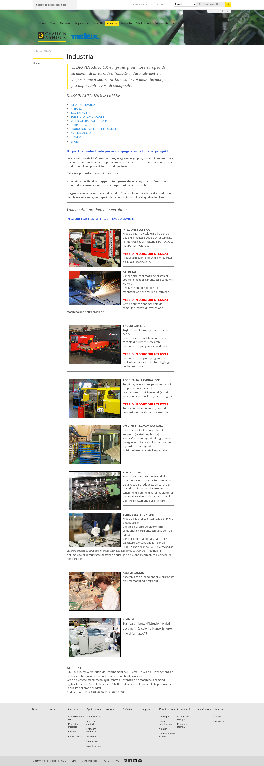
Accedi (160, 4)
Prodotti (98, 23)
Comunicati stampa (183, 717)
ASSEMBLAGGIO (81, 133)
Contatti (195, 23)
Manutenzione (93, 746)
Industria (112, 23)
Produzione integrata (74, 725)
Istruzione (91, 736)
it (220, 10)
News (53, 23)
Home (42, 23)
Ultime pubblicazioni (165, 722)
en (215, 10)
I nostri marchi (75, 736)
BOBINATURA (79, 125)
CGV (63, 761)
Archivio (163, 729)
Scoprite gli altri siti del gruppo (51, 5)
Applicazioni (82, 23)
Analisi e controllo (90, 722)
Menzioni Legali (89, 761)
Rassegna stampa (182, 725)
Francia (217, 716)
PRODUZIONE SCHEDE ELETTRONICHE (94, 129)
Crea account (140, 4)
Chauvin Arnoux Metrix (44, 761)
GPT (74, 761)
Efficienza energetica (91, 730)
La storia (72, 731)
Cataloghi (164, 716)
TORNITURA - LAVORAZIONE (88, 116)
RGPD (106, 761)
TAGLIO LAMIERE (81, 113)
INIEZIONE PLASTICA (83, 105)
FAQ (116, 761)
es (223, 10)
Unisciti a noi (179, 23)
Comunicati (161, 23)
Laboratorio (92, 741)
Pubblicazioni (143, 23)
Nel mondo (218, 721)
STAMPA (76, 137)
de (228, 10)
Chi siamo (65, 23)
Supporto (126, 23)
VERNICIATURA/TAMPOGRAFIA (89, 121)
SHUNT (75, 141)
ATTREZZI (76, 108)
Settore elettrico (94, 716)
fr (211, 10)
